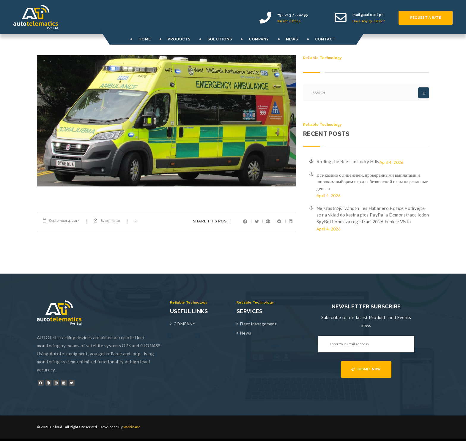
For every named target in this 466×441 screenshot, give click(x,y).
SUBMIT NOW (366, 369)
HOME (144, 39)
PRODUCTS (179, 39)
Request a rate (425, 18)
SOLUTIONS (219, 39)
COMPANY (259, 39)
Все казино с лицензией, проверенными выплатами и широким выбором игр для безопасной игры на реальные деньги (372, 181)
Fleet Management (258, 323)
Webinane (131, 427)
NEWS (292, 39)
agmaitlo (113, 221)
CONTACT (325, 39)
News (245, 332)
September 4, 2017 (64, 221)
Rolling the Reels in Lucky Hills (348, 161)
